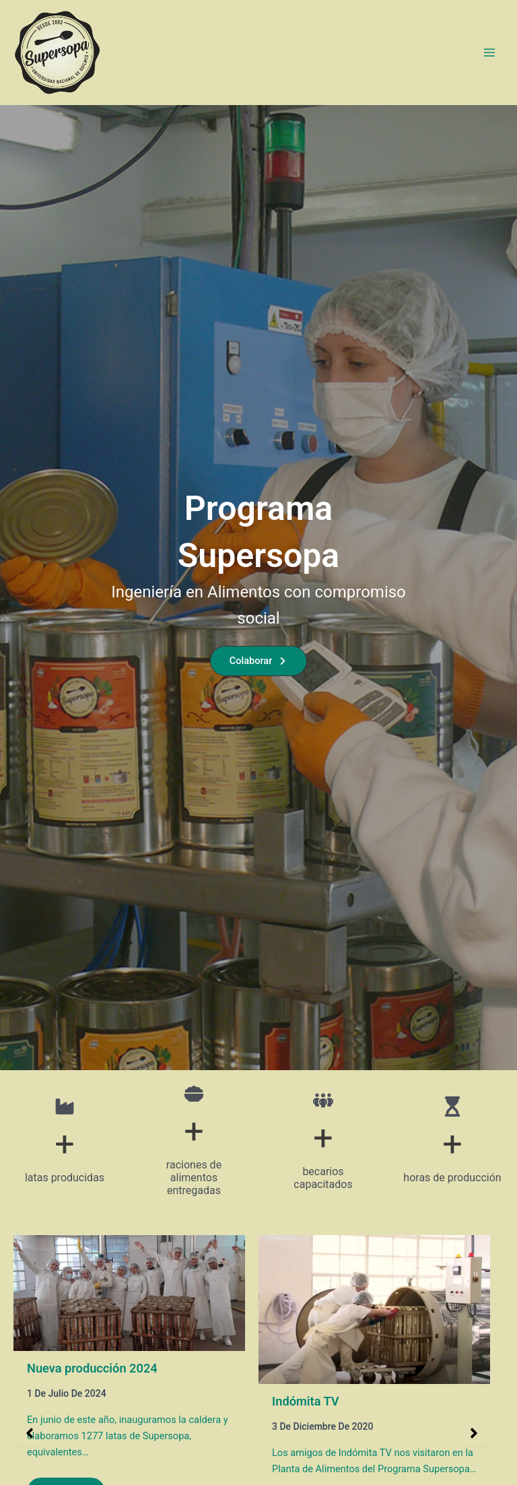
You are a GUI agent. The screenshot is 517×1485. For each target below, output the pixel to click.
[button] (259, 661)
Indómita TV (305, 1401)
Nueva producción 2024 (92, 1368)
